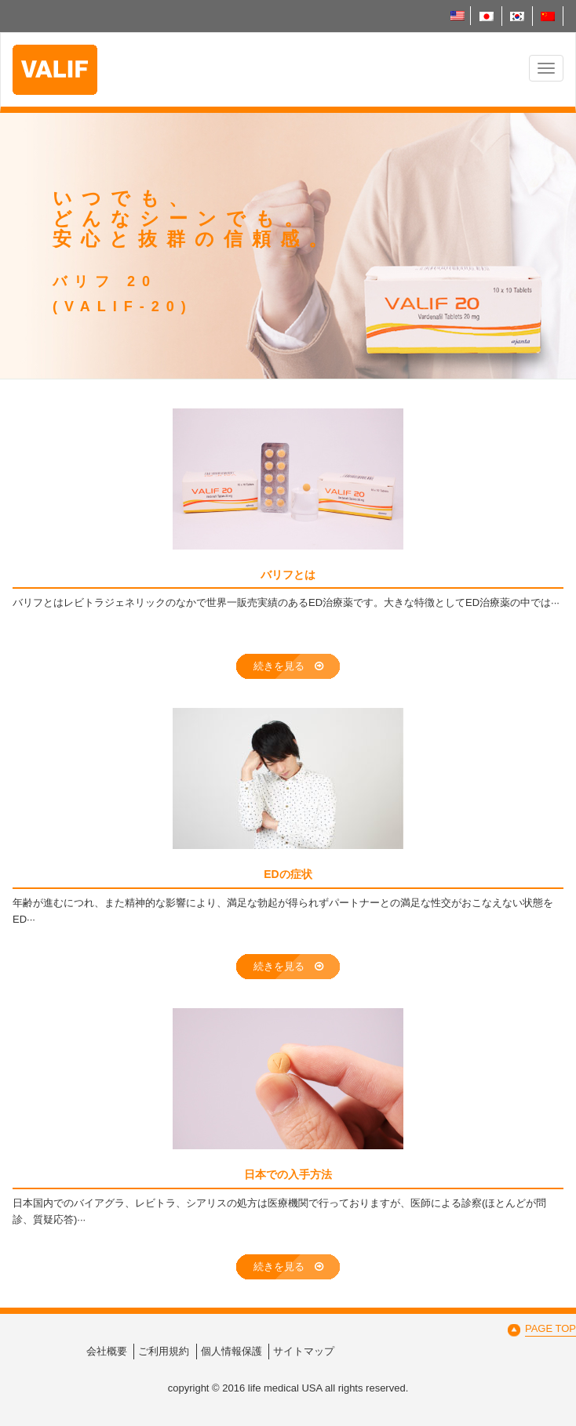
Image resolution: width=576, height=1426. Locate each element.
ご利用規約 (163, 1351)
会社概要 (106, 1351)
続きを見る (288, 666)
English (457, 15)
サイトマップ (303, 1351)
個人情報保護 (231, 1351)
